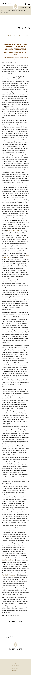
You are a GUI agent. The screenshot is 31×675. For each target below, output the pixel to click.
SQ (27, 35)
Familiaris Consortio (8, 575)
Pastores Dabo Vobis (13, 231)
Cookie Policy (15, 668)
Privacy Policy (15, 670)
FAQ (15, 663)
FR (14, 35)
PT (23, 35)
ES (11, 35)
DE (4, 35)
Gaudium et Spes (7, 560)
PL (20, 35)
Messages (4, 10)
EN (8, 35)
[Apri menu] (28, 3)
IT (17, 35)
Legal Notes (15, 665)
